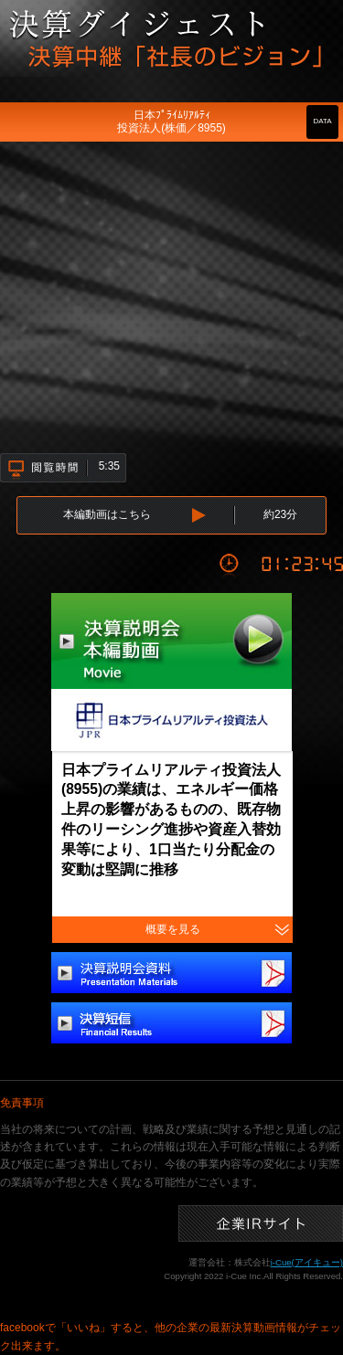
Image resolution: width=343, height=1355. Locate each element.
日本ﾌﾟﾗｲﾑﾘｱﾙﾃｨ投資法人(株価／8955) (171, 121)
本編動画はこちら (107, 514)
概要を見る (172, 929)
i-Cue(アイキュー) (307, 1262)
